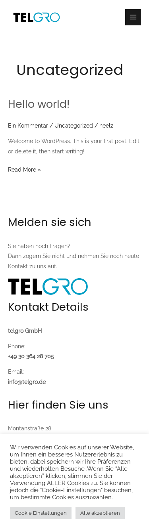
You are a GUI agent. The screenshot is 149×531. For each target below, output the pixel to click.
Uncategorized (73, 125)
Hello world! (39, 104)
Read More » (24, 169)
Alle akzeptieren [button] (100, 513)
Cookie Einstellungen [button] (41, 513)
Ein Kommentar (28, 125)
